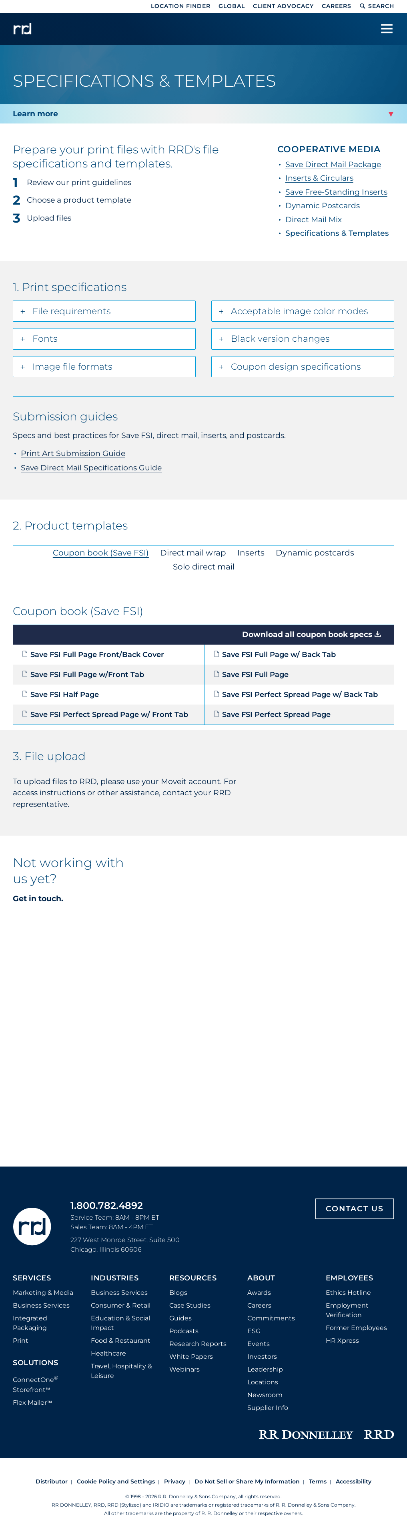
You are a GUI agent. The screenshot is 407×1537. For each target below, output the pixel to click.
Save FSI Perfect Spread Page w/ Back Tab (295, 694)
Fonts (45, 338)
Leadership (265, 1369)
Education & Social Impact (120, 1323)
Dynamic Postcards (322, 205)
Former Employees (356, 1328)
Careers (336, 6)
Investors (262, 1356)
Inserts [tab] (251, 552)
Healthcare (108, 1353)
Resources (193, 1278)
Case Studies (190, 1305)
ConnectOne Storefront (35, 1383)
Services (32, 1278)
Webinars (184, 1369)
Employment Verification (347, 1310)
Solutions (35, 1363)
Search (376, 6)
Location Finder (181, 6)
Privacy (174, 1481)
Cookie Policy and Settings (116, 1481)
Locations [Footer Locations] (262, 1382)
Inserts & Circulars (319, 178)
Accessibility (353, 1481)
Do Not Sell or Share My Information (247, 1481)
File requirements (71, 311)
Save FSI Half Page (60, 694)
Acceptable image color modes (299, 311)
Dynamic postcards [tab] (315, 552)
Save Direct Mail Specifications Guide (91, 467)
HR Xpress (342, 1340)
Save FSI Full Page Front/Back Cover (93, 654)
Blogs (178, 1292)
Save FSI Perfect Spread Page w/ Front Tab (105, 714)
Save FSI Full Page (251, 674)
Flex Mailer (32, 1402)
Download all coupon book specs (307, 634)
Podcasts (183, 1331)
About (261, 1278)
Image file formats (72, 366)
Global (232, 6)
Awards (259, 1292)
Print (20, 1340)
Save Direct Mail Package (333, 164)
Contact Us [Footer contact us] (355, 1208)
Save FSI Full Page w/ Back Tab (274, 654)
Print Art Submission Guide (73, 453)
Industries (114, 1278)
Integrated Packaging (30, 1323)
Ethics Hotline (348, 1292)
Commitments (271, 1318)
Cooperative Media (329, 149)
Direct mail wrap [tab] (193, 552)
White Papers (191, 1356)
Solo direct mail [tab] (204, 566)
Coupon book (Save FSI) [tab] (101, 552)
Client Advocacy (283, 6)
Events (258, 1344)
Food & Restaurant (120, 1340)
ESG (254, 1331)
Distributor (52, 1481)
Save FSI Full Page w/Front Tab (83, 674)
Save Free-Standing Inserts (336, 192)
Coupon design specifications (296, 366)
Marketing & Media (43, 1292)
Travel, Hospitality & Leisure (121, 1371)
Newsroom (265, 1395)
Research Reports (198, 1344)
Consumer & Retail (120, 1305)
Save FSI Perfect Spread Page (272, 714)
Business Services (41, 1305)
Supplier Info (267, 1408)
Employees (349, 1278)
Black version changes (280, 338)
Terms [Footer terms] (318, 1481)
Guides (180, 1318)
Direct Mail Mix (313, 219)
